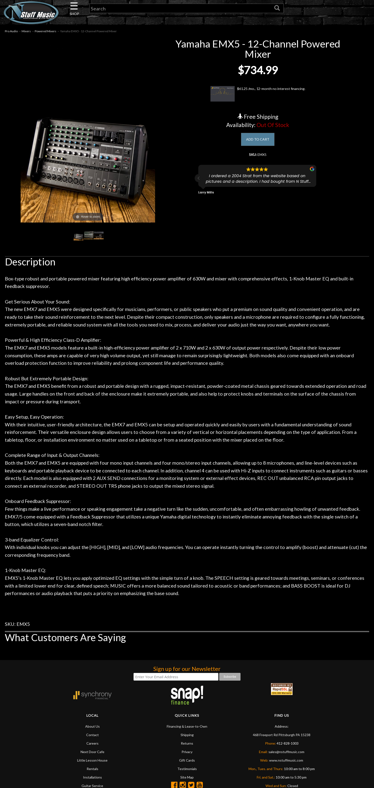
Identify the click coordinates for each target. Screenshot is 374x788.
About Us (92, 726)
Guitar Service (92, 786)
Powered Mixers (45, 31)
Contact (92, 735)
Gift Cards (187, 760)
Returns (187, 743)
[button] (198, 181)
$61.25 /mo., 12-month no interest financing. (258, 94)
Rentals (92, 769)
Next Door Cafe (92, 752)
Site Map (187, 777)
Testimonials (187, 769)
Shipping (187, 735)
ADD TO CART (257, 140)
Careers (92, 743)
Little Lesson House (92, 760)
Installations (92, 777)
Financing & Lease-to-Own (187, 726)
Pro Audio (11, 31)
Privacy (187, 752)
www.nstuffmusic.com (286, 760)
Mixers (26, 31)
